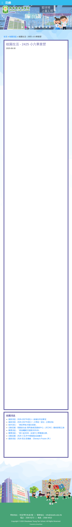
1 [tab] (22, 27)
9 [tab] (50, 27)
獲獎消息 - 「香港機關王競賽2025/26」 (24, 430)
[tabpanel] (36, 17)
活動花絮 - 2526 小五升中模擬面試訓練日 (25, 436)
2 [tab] (26, 27)
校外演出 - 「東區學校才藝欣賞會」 (23, 425)
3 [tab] (29, 27)
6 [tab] (39, 27)
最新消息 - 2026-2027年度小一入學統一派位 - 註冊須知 (31, 422)
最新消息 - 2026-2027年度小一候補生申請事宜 (27, 419)
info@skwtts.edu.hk (54, 515)
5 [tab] (36, 27)
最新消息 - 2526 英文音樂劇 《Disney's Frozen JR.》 (30, 439)
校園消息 (13, 37)
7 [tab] (43, 27)
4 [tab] (32, 27)
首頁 (5, 37)
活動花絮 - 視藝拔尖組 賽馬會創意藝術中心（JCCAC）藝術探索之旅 (36, 428)
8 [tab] (46, 27)
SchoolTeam (39, 524)
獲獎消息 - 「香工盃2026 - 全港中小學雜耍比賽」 (28, 433)
